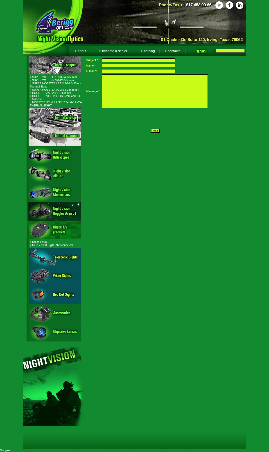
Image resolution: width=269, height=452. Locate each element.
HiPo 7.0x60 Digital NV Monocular (51, 245)
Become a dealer (113, 51)
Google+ (5, 450)
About (80, 51)
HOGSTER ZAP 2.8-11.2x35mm (50, 93)
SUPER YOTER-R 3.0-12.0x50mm (52, 80)
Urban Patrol (38, 242)
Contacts (172, 51)
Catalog (148, 51)
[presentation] (136, 118)
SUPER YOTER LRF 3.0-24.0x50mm (53, 77)
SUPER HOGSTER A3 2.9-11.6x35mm (54, 89)
